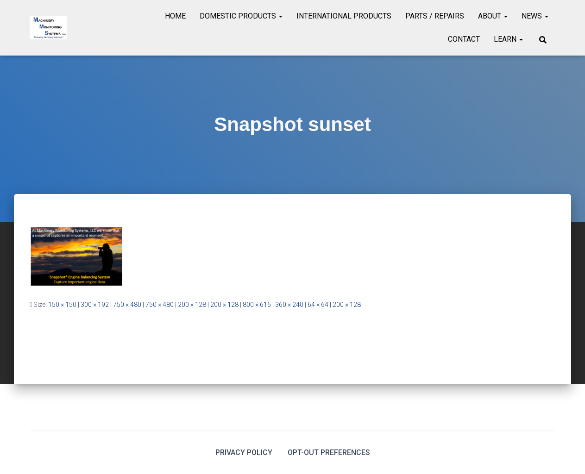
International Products (343, 16)
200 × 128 (192, 304)
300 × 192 (95, 304)
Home (175, 16)
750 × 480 (127, 304)
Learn (508, 39)
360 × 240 (289, 304)
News (535, 16)
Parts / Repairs (434, 16)
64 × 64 (318, 304)
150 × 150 (62, 304)
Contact (464, 39)
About (493, 16)
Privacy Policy (243, 452)
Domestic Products (241, 16)
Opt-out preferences (329, 452)
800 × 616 (257, 304)
